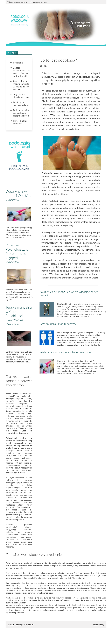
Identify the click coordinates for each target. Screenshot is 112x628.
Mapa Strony (98, 624)
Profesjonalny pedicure (20, 122)
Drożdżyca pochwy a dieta (20, 103)
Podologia (18, 62)
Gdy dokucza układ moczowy (58, 323)
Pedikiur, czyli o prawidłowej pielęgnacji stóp (21, 113)
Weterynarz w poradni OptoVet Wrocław (65, 352)
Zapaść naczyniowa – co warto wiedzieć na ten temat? (21, 71)
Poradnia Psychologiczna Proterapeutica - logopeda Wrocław (18, 253)
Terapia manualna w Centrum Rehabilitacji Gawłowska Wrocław (19, 315)
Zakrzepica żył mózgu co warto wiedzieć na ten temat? (21, 85)
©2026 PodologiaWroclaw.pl (20, 624)
